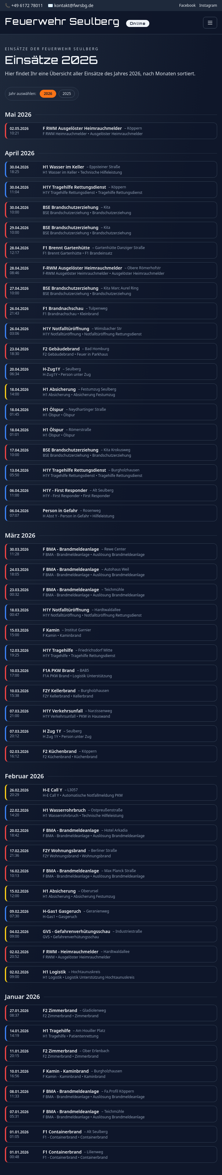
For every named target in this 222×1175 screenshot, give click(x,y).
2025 (67, 93)
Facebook (187, 5)
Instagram (208, 5)
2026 (48, 93)
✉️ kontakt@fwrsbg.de (70, 5)
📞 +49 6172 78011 (24, 5)
